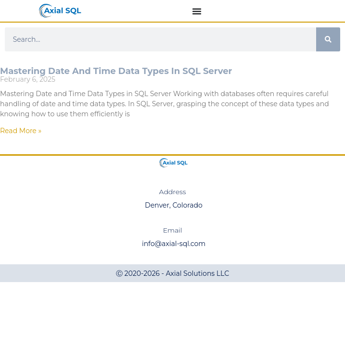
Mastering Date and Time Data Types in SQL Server (116, 71)
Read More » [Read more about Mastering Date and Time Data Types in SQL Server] (20, 130)
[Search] (328, 39)
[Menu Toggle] (197, 11)
